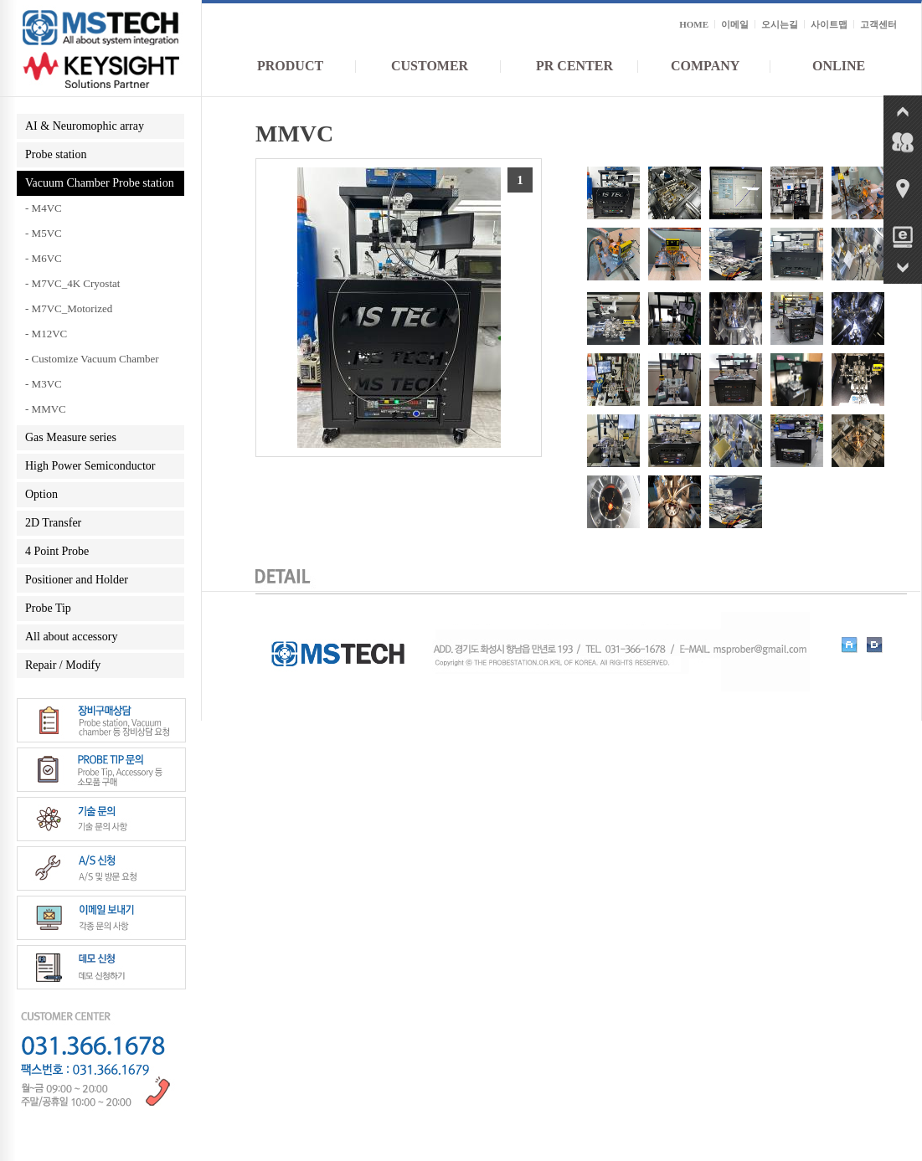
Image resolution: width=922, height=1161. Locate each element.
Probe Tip (48, 608)
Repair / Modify (62, 665)
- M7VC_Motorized (68, 308)
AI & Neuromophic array (84, 126)
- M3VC (43, 384)
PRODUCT (290, 66)
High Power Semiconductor (90, 466)
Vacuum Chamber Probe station (99, 183)
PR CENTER (574, 66)
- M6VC (43, 258)
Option (41, 494)
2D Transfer (53, 522)
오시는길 (779, 24)
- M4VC (43, 208)
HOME (693, 24)
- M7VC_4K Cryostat (72, 283)
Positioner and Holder (76, 579)
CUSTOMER (429, 66)
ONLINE (838, 66)
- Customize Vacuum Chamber (92, 358)
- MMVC (45, 409)
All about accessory (71, 636)
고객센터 (878, 24)
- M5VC (43, 233)
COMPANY (705, 66)
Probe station (56, 154)
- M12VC (46, 333)
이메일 (735, 24)
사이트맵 (829, 24)
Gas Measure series (70, 437)
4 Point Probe (57, 551)
